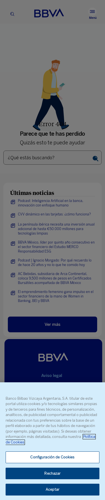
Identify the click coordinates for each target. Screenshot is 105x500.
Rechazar (52, 473)
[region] (52, 441)
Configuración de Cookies (52, 457)
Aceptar (52, 489)
